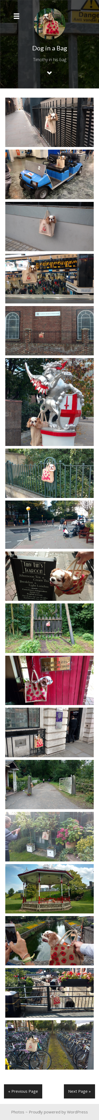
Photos (17, 1111)
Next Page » (79, 1091)
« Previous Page (23, 1091)
